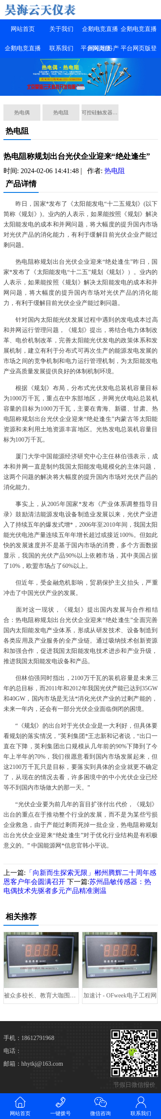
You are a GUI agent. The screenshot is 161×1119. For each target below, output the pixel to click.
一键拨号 (60, 1105)
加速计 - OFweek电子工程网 (120, 995)
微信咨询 (101, 1105)
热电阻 (61, 113)
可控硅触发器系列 (100, 113)
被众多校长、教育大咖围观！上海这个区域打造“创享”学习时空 (41, 995)
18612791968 (38, 1038)
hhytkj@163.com (42, 1064)
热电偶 (22, 113)
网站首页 (23, 29)
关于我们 (61, 29)
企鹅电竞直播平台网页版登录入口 (139, 48)
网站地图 (100, 48)
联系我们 (61, 48)
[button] (80, 88)
